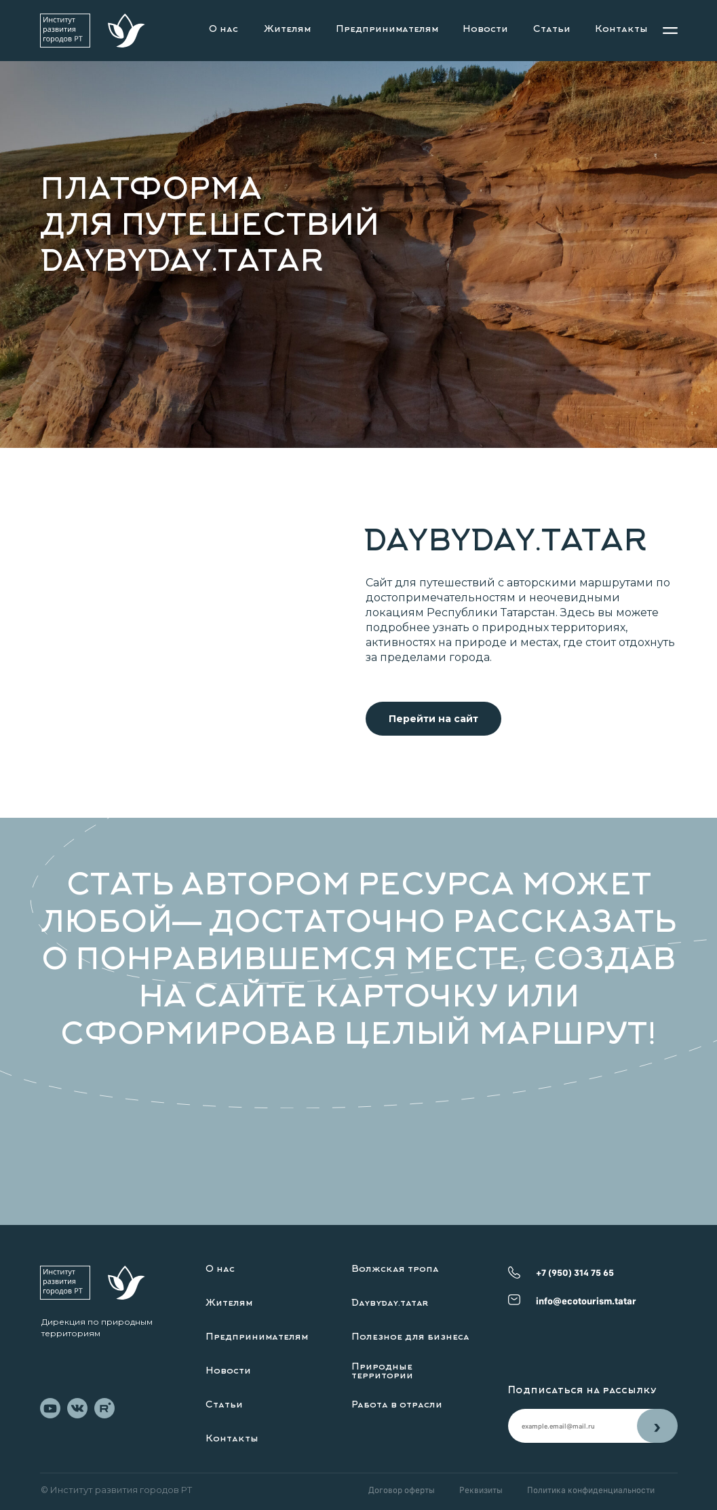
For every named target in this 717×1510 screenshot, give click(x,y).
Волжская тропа (395, 1269)
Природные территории (382, 1372)
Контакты (621, 29)
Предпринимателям (387, 29)
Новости (485, 29)
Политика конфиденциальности (591, 1489)
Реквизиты (481, 1489)
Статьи (551, 29)
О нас (223, 29)
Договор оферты (401, 1489)
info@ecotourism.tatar (586, 1301)
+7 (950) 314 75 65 (575, 1272)
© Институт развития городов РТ (116, 1489)
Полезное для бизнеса (410, 1337)
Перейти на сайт (433, 719)
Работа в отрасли (396, 1405)
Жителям (287, 29)
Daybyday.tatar (390, 1303)
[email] (572, 1426)
